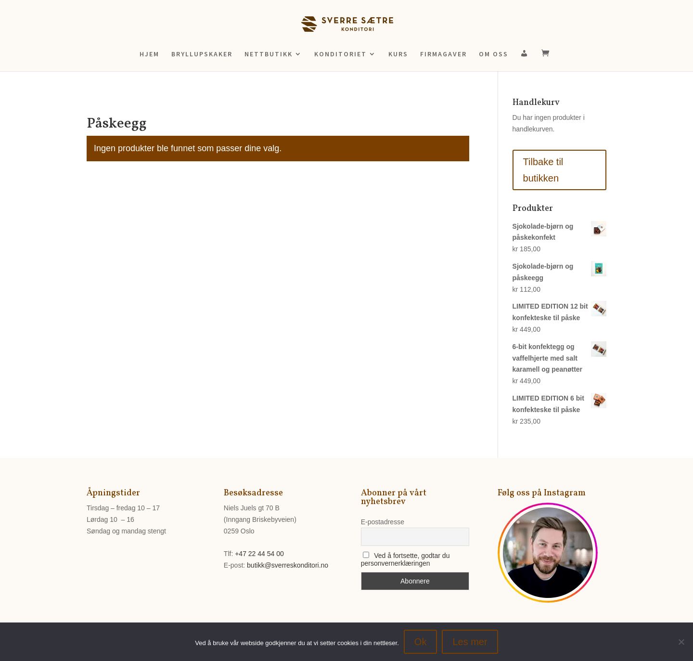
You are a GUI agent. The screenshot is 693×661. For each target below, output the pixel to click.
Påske (115, 104)
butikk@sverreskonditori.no (287, 565)
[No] (681, 642)
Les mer (469, 641)
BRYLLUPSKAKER (201, 54)
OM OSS (493, 54)
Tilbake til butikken (543, 169)
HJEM (149, 54)
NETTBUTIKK (268, 54)
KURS (398, 54)
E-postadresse (382, 522)
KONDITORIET (340, 54)
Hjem (94, 104)
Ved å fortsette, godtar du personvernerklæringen (405, 559)
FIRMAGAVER (443, 54)
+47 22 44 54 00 (259, 553)
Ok (420, 641)
